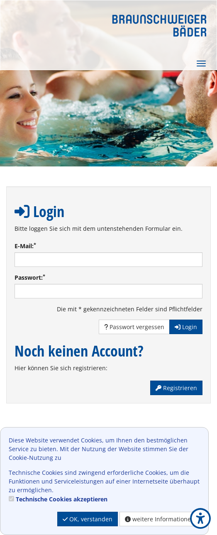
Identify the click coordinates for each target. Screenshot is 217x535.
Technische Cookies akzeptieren (61, 499)
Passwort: (30, 277)
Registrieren (176, 388)
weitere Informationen (160, 519)
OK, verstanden (87, 519)
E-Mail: (25, 246)
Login (186, 327)
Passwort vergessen (134, 327)
